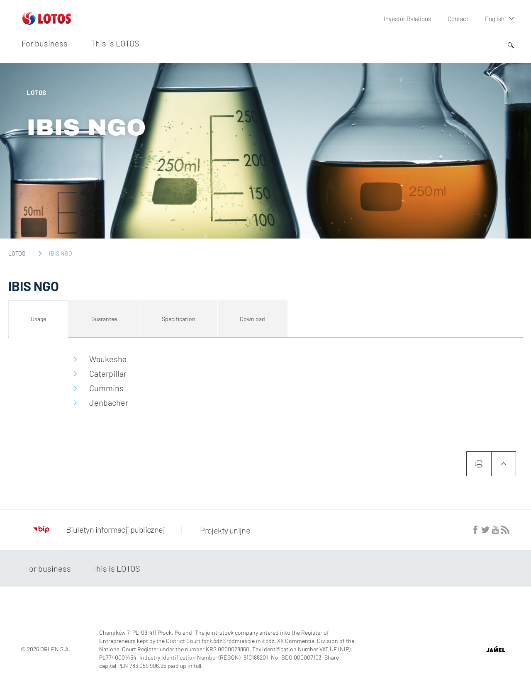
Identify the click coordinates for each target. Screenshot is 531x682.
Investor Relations (408, 18)
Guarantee (104, 318)
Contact (458, 18)
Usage (38, 318)
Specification (178, 318)
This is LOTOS (115, 43)
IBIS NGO (86, 127)
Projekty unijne (223, 529)
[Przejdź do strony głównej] (46, 22)
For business (45, 43)
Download (252, 318)
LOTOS (16, 253)
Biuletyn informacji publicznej (99, 529)
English (494, 18)
